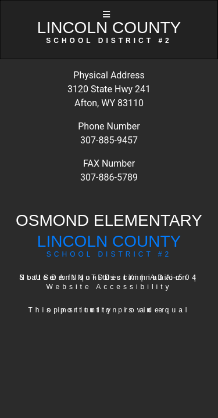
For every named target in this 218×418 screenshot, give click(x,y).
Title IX (113, 277)
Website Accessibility (108, 287)
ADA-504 (174, 277)
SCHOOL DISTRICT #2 (109, 254)
